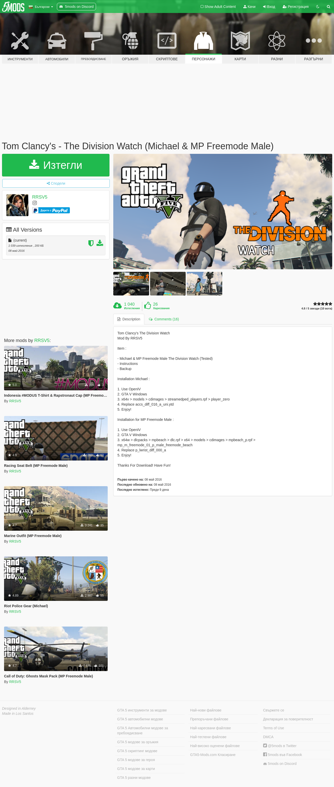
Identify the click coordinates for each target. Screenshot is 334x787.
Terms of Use (273, 728)
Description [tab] (128, 319)
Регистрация (296, 7)
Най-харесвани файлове (210, 728)
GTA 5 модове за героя (136, 760)
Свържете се (273, 710)
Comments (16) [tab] (164, 319)
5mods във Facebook (282, 754)
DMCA (268, 737)
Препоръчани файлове (209, 719)
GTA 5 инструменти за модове (142, 710)
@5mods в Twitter (280, 746)
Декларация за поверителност (288, 719)
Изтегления (132, 308)
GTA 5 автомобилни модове (140, 719)
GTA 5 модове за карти (136, 769)
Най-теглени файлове (208, 737)
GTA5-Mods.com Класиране (213, 755)
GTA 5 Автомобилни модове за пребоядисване (142, 730)
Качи (249, 7)
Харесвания (161, 308)
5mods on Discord (280, 764)
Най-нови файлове (205, 710)
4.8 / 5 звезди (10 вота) (316, 308)
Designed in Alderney (19, 708)
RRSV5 (39, 197)
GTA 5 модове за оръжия (137, 742)
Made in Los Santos (18, 713)
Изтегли (55, 165)
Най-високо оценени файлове (215, 746)
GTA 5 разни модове (134, 778)
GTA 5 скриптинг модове (137, 751)
